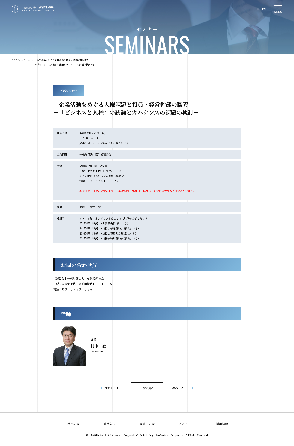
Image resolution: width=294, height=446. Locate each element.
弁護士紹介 (147, 424)
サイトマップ (113, 435)
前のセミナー (113, 388)
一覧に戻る (147, 388)
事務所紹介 (72, 424)
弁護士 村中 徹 (90, 207)
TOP (14, 60)
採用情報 (222, 424)
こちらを (100, 176)
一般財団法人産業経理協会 (95, 154)
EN (264, 9)
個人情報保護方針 (95, 435)
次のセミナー (180, 388)
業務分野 (110, 424)
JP (258, 9)
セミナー (25, 60)
